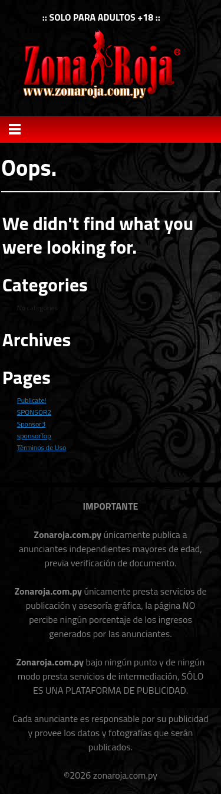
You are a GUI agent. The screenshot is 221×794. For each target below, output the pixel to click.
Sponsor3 (31, 423)
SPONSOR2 (34, 412)
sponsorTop (34, 435)
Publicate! (32, 400)
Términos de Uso (42, 447)
